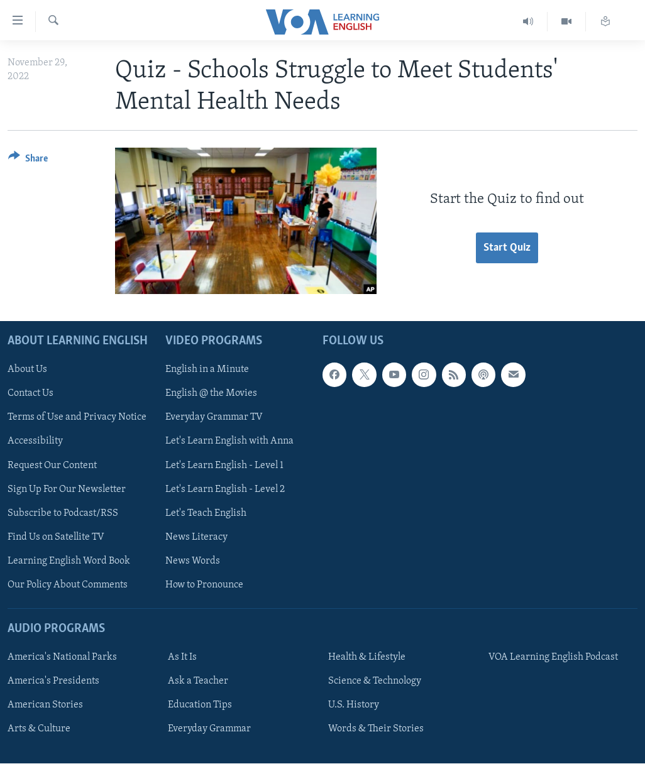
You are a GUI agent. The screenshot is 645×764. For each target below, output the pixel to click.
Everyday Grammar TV (214, 418)
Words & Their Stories (376, 729)
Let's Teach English (205, 513)
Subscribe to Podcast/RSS (63, 513)
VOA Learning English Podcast (553, 658)
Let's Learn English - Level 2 (225, 489)
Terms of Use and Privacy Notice (77, 418)
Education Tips (200, 706)
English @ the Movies (211, 394)
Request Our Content (52, 466)
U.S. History (353, 706)
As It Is (182, 658)
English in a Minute (207, 370)
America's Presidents (53, 682)
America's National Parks (62, 658)
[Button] (28, 160)
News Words (192, 561)
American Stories (45, 706)
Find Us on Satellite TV (56, 537)
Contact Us (30, 394)
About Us (27, 370)
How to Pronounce (204, 585)
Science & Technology (374, 682)
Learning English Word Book (69, 561)
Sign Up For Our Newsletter (67, 489)
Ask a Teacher (198, 682)
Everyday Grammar (209, 729)
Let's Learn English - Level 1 (224, 466)
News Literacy (196, 537)
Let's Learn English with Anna (229, 442)
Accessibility (35, 442)
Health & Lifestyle (366, 658)
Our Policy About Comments (68, 585)
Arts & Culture (39, 729)
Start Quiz (507, 248)
